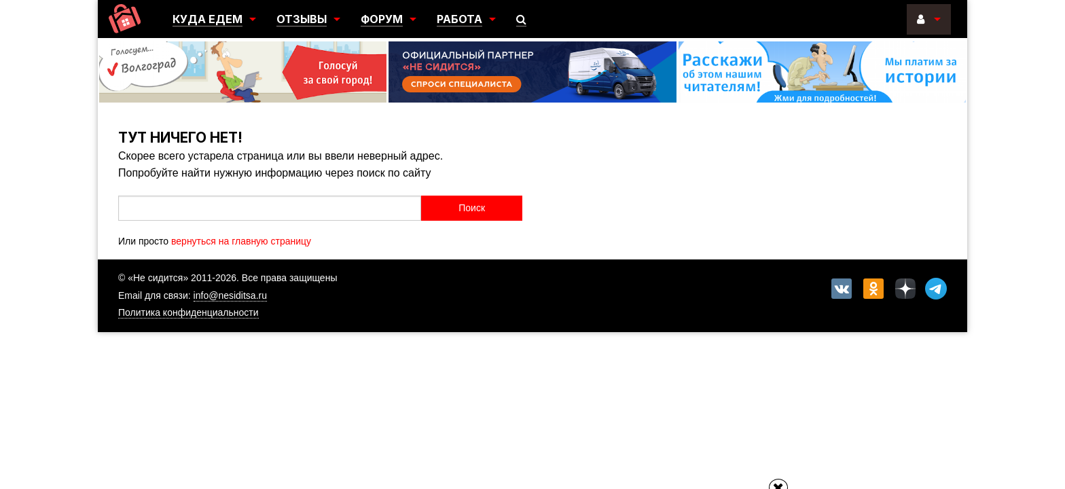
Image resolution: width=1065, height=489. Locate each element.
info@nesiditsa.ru (230, 295)
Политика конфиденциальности (188, 312)
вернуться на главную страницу (241, 241)
